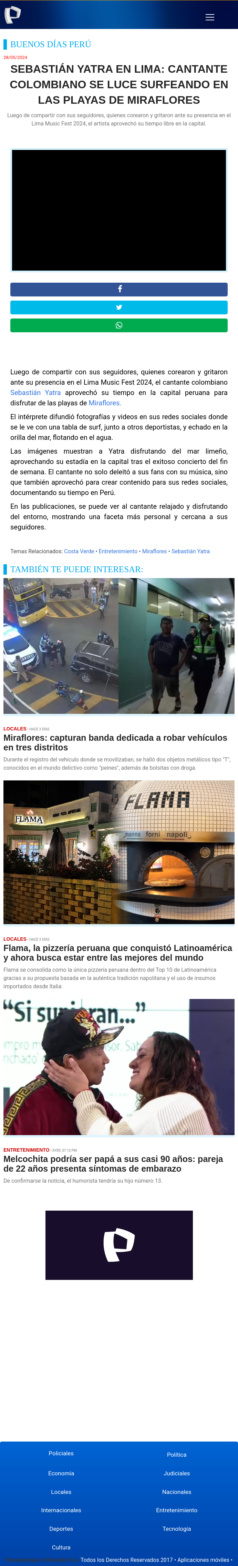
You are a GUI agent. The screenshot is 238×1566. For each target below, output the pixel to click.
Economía (61, 1473)
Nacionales (177, 1491)
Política (177, 1454)
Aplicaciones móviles (203, 1560)
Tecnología (177, 1528)
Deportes (61, 1528)
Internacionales (61, 1510)
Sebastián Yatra (35, 392)
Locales (61, 1491)
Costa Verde (79, 551)
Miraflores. (105, 403)
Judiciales (177, 1473)
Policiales (61, 1453)
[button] (210, 17)
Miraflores (154, 551)
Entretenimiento (118, 551)
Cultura (61, 1547)
